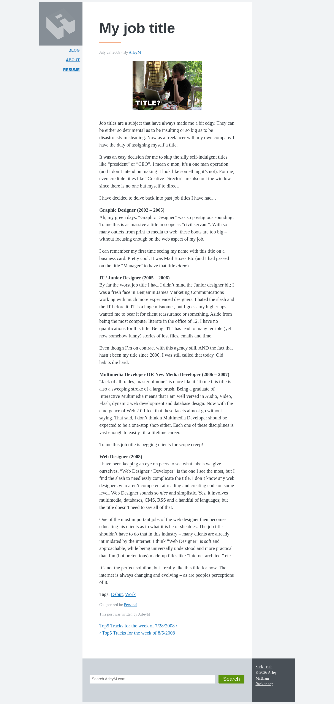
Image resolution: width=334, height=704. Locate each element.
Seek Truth (263, 667)
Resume (71, 70)
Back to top (264, 684)
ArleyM (135, 52)
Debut (117, 594)
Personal (130, 605)
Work (130, 594)
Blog (74, 50)
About (74, 61)
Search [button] (231, 679)
